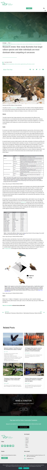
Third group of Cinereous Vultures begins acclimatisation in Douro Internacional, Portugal (12, 380)
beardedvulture (11, 64)
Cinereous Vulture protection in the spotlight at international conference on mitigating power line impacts (34, 380)
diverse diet (23, 202)
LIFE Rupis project (7, 248)
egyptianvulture (23, 64)
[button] (44, 8)
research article (14, 107)
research (33, 64)
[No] (45, 466)
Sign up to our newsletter (7, 305)
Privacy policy (26, 468)
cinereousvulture (17, 64)
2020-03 (7, 64)
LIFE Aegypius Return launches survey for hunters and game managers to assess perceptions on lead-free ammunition (33, 349)
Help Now (23, 409)
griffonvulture (28, 64)
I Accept (20, 468)
